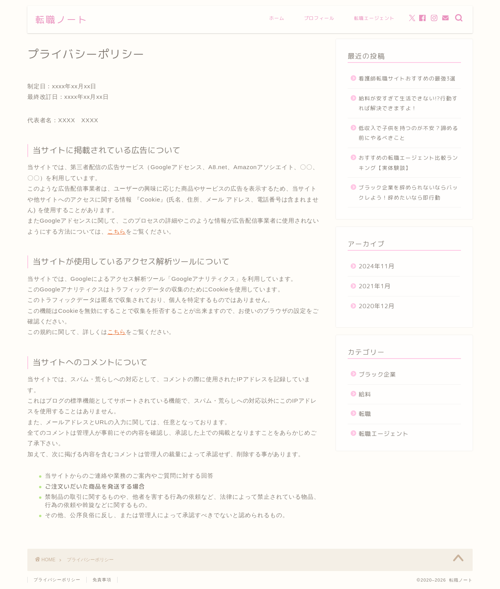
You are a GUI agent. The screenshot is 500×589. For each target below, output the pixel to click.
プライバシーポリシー (57, 579)
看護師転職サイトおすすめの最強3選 (407, 78)
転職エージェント (374, 18)
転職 (365, 414)
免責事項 (102, 579)
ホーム (276, 18)
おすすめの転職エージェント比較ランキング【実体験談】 (408, 162)
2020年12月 (377, 306)
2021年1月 (375, 286)
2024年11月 (377, 266)
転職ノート (61, 19)
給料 (365, 394)
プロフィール (319, 18)
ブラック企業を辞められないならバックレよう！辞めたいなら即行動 (408, 192)
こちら (116, 231)
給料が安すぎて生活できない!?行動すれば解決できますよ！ (408, 103)
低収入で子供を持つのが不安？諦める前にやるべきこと (408, 133)
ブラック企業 (377, 374)
